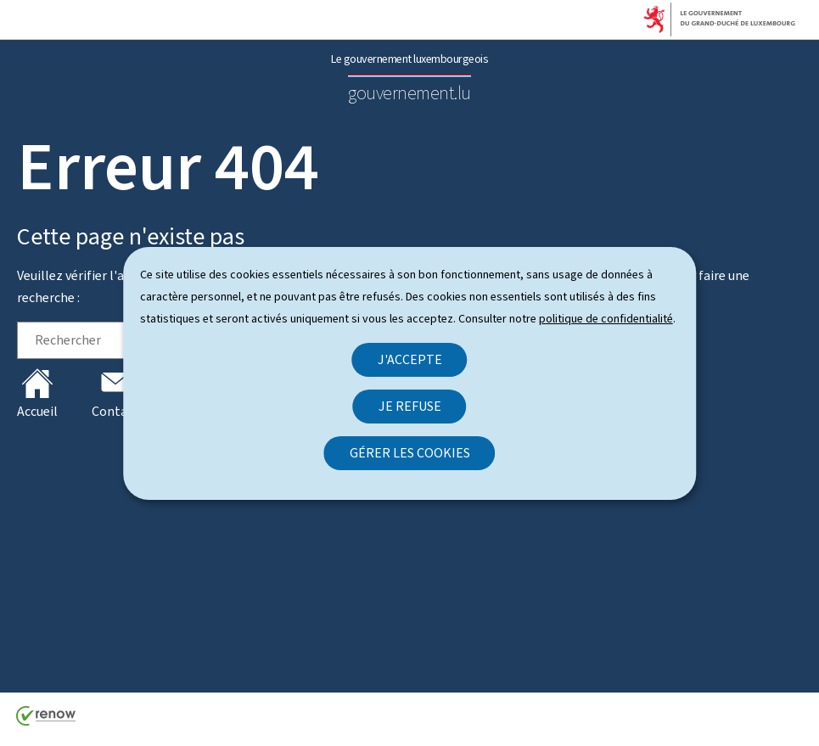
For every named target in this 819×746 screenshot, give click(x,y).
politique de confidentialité (606, 319)
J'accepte (410, 359)
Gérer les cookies (410, 453)
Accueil (37, 393)
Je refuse (410, 406)
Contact (115, 393)
